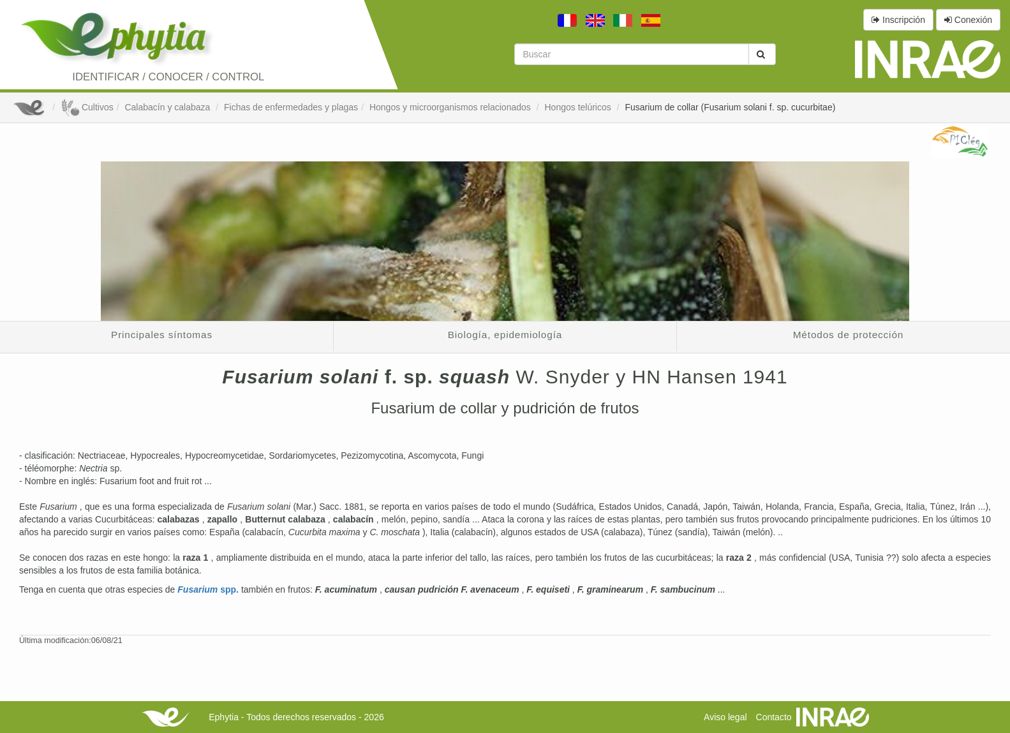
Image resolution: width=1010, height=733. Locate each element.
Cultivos (87, 107)
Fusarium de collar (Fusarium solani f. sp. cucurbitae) (730, 107)
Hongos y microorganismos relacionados (451, 107)
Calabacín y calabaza (168, 107)
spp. (209, 589)
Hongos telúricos (578, 107)
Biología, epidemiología (505, 334)
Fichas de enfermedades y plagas (291, 107)
